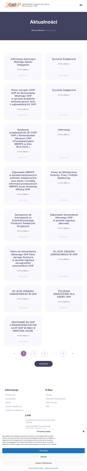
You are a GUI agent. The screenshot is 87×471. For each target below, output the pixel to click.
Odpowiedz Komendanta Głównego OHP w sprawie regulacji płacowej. (64, 219)
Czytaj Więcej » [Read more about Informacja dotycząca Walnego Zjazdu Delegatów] (23, 70)
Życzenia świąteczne (64, 90)
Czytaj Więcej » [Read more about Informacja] (64, 134)
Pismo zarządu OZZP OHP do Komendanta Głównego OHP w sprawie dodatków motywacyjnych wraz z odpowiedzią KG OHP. (23, 97)
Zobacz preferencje (43, 463)
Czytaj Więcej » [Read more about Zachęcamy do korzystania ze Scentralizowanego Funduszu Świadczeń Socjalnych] (23, 231)
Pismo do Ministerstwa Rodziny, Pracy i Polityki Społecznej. (63, 175)
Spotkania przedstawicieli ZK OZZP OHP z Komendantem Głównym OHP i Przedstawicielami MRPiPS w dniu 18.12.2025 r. (23, 138)
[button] (83, 431)
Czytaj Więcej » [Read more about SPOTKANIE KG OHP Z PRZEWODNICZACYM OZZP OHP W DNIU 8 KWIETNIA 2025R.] (23, 336)
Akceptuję (43, 450)
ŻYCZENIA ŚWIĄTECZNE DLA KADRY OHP (64, 294)
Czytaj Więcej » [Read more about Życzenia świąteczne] (64, 95)
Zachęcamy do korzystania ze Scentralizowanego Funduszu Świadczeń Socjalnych (23, 220)
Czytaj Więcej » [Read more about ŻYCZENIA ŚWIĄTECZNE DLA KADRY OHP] (64, 302)
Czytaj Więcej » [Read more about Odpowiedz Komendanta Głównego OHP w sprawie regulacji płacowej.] (64, 228)
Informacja (64, 129)
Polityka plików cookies (36, 468)
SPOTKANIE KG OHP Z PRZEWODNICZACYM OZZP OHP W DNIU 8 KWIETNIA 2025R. (23, 326)
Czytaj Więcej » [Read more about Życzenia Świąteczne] (64, 64)
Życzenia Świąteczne (64, 59)
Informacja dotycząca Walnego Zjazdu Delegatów (23, 62)
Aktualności (51, 30)
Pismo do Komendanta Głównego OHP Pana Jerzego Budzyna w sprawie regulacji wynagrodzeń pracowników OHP (23, 258)
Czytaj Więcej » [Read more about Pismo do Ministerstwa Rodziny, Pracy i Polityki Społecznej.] (64, 183)
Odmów (43, 457)
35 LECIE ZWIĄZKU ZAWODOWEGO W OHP (63, 253)
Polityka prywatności (51, 468)
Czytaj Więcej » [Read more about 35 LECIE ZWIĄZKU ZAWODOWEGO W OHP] (64, 259)
